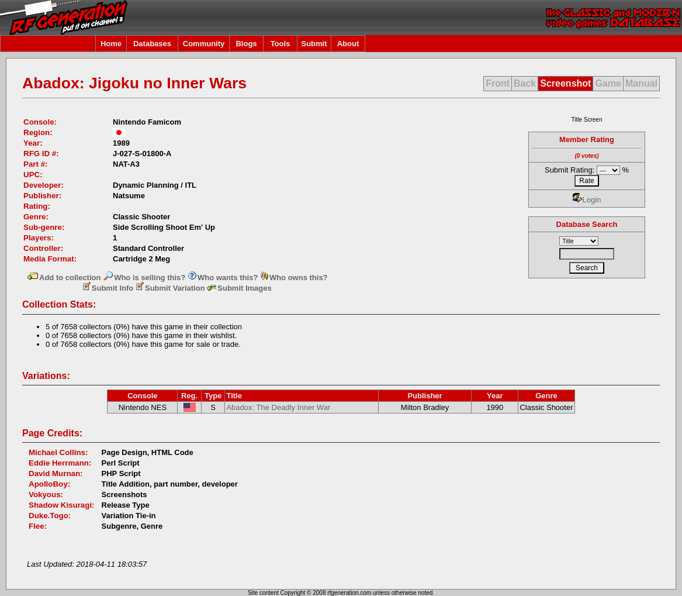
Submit (314, 43)
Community (204, 43)
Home (111, 43)
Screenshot (565, 83)
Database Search (587, 224)
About (348, 43)
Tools (280, 43)
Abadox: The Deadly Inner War (278, 407)
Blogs (246, 43)
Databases (152, 43)
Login (587, 199)
